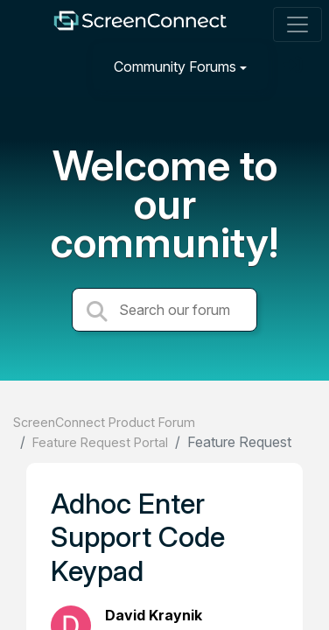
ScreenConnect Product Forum (104, 422)
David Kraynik (153, 615)
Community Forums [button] (175, 66)
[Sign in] (294, 66)
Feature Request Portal (100, 442)
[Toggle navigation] (297, 24)
